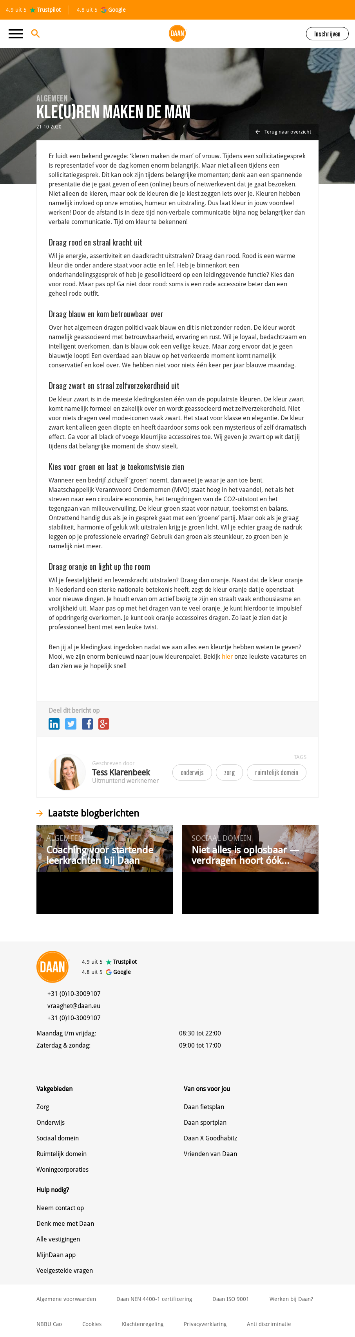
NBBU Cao (49, 1324)
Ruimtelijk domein (61, 1154)
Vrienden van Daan (210, 1154)
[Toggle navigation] (18, 34)
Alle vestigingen (58, 1239)
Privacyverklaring (205, 1324)
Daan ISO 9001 (230, 1299)
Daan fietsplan (204, 1107)
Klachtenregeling (142, 1324)
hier (227, 656)
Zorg (42, 1107)
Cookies (91, 1324)
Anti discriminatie (269, 1324)
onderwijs (192, 772)
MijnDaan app (56, 1255)
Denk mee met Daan (65, 1223)
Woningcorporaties (62, 1169)
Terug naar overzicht (283, 132)
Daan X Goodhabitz (210, 1138)
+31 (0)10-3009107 (74, 993)
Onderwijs (50, 1122)
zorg (229, 772)
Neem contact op (60, 1208)
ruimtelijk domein (276, 772)
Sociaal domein (57, 1138)
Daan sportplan (205, 1122)
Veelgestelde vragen (64, 1270)
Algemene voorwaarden (66, 1299)
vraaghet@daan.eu (73, 1006)
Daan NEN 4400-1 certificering (154, 1299)
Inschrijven (327, 33)
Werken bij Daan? (291, 1299)
